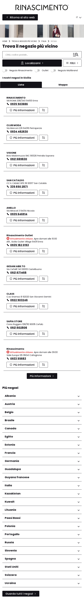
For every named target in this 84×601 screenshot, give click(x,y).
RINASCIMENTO (16, 97)
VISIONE (11, 153)
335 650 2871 (19, 186)
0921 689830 (18, 159)
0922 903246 (19, 300)
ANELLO (11, 208)
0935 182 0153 (19, 245)
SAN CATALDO (15, 180)
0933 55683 (18, 358)
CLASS (10, 294)
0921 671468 (18, 272)
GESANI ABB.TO (16, 266)
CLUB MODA (14, 125)
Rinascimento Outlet (20, 235)
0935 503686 (19, 104)
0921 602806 (18, 327)
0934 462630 (19, 131)
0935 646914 (18, 214)
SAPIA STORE (14, 321)
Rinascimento (15, 349)
